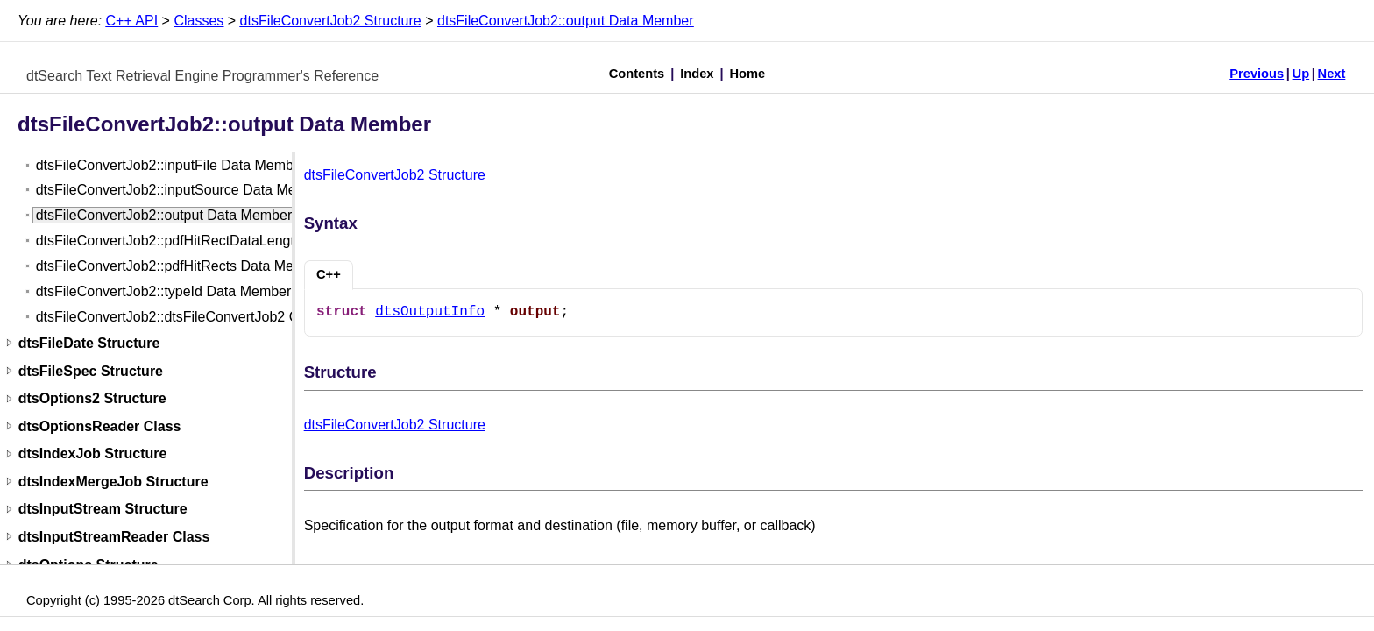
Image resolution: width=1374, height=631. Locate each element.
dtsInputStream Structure (103, 509)
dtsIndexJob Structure (92, 454)
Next (1332, 74)
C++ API (132, 20)
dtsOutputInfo (430, 312)
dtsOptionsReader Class (99, 426)
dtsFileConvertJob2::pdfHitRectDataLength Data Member (214, 240)
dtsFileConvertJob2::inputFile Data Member (171, 165)
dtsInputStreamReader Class (114, 536)
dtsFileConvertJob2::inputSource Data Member (182, 189)
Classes (198, 20)
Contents (637, 74)
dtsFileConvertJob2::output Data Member (565, 20)
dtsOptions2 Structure (92, 399)
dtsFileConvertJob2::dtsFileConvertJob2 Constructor (199, 316)
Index (696, 74)
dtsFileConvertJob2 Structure (330, 20)
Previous (1256, 74)
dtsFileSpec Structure (90, 371)
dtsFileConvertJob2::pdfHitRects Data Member (181, 266)
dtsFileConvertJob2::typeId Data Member (164, 291)
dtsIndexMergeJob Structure (113, 481)
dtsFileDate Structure (89, 343)
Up (1301, 74)
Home (748, 74)
